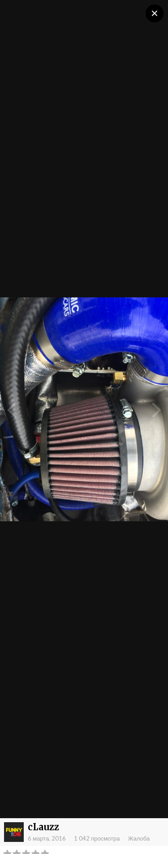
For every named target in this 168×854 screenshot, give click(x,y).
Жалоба (139, 838)
